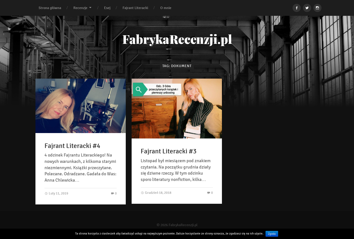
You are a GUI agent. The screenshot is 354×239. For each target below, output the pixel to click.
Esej (107, 8)
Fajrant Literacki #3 (168, 151)
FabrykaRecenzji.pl (177, 39)
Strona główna (50, 8)
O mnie (165, 8)
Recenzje (80, 8)
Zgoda (272, 233)
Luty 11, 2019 (56, 193)
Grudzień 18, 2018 (156, 192)
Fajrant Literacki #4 (72, 146)
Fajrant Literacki (135, 8)
